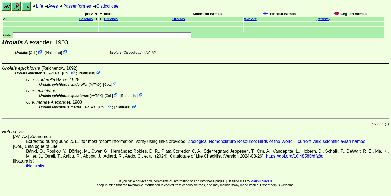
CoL (33, 53)
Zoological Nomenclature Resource (222, 141)
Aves (53, 6)
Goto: (97, 35)
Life (39, 6)
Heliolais (86, 19)
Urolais (178, 19)
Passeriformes (77, 6)
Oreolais (111, 19)
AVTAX (151, 52)
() (250, 19)
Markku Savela (261, 181)
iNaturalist (53, 53)
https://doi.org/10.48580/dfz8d (295, 156)
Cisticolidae (107, 6)
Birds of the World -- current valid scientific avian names (311, 141)
